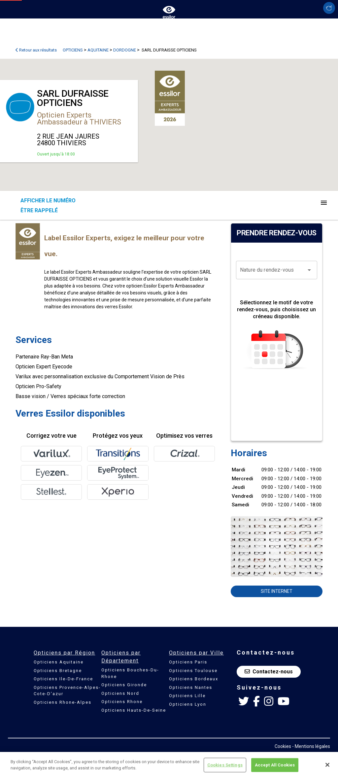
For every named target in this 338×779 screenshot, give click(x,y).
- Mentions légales (311, 746)
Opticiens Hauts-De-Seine (133, 710)
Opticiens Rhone (122, 701)
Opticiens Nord (120, 693)
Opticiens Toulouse (193, 670)
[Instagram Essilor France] (268, 701)
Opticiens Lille (187, 695)
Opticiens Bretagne (58, 670)
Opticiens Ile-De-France (63, 678)
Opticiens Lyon (187, 704)
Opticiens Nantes (190, 687)
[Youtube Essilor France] (283, 701)
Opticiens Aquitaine (59, 662)
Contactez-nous (269, 671)
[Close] (327, 765)
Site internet (276, 591)
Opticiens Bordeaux (193, 678)
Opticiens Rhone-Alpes (62, 702)
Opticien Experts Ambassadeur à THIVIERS (79, 118)
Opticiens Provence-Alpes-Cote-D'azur (67, 690)
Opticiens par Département (121, 657)
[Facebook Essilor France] (256, 701)
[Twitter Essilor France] (244, 701)
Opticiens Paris (188, 662)
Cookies (283, 746)
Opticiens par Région (64, 653)
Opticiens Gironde (124, 684)
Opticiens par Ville (196, 653)
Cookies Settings (225, 764)
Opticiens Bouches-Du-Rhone (130, 673)
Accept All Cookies (275, 764)
